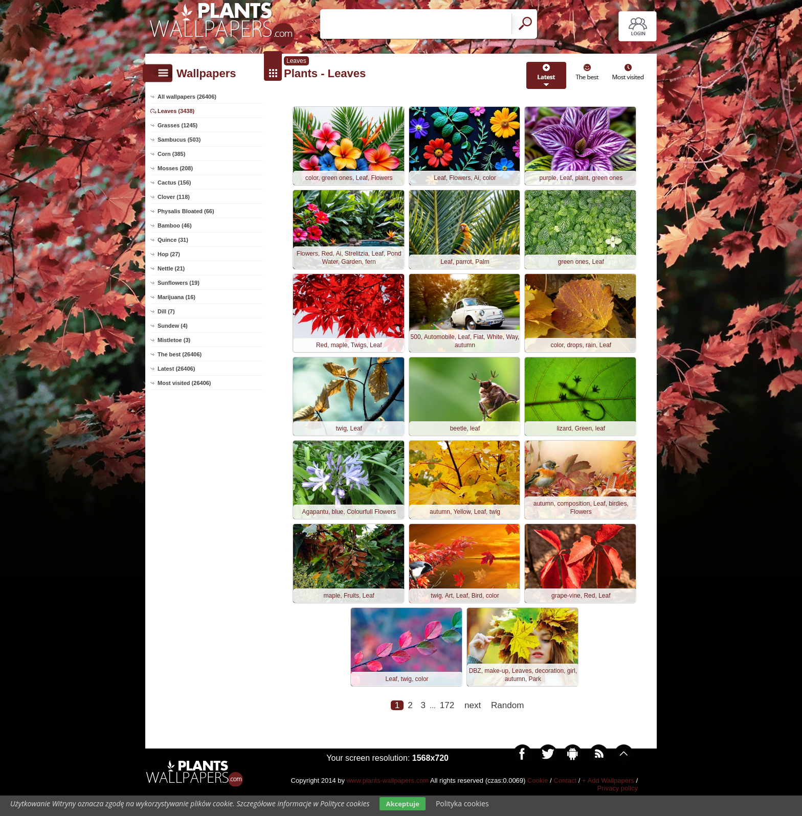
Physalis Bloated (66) (186, 211)
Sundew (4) (173, 326)
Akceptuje (402, 803)
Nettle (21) (171, 268)
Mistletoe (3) (174, 340)
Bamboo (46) (175, 225)
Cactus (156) (174, 182)
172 (447, 729)
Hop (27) (169, 254)
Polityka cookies (462, 803)
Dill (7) (166, 311)
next (472, 729)
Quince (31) (173, 240)
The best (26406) (180, 354)
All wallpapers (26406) (187, 97)
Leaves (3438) (176, 111)
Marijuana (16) (176, 297)
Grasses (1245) (177, 125)
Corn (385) (171, 154)
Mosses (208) (175, 168)
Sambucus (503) (179, 140)
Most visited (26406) (184, 383)
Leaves (296, 60)
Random (507, 729)
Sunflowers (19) (178, 283)
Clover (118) (174, 197)
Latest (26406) (176, 369)
